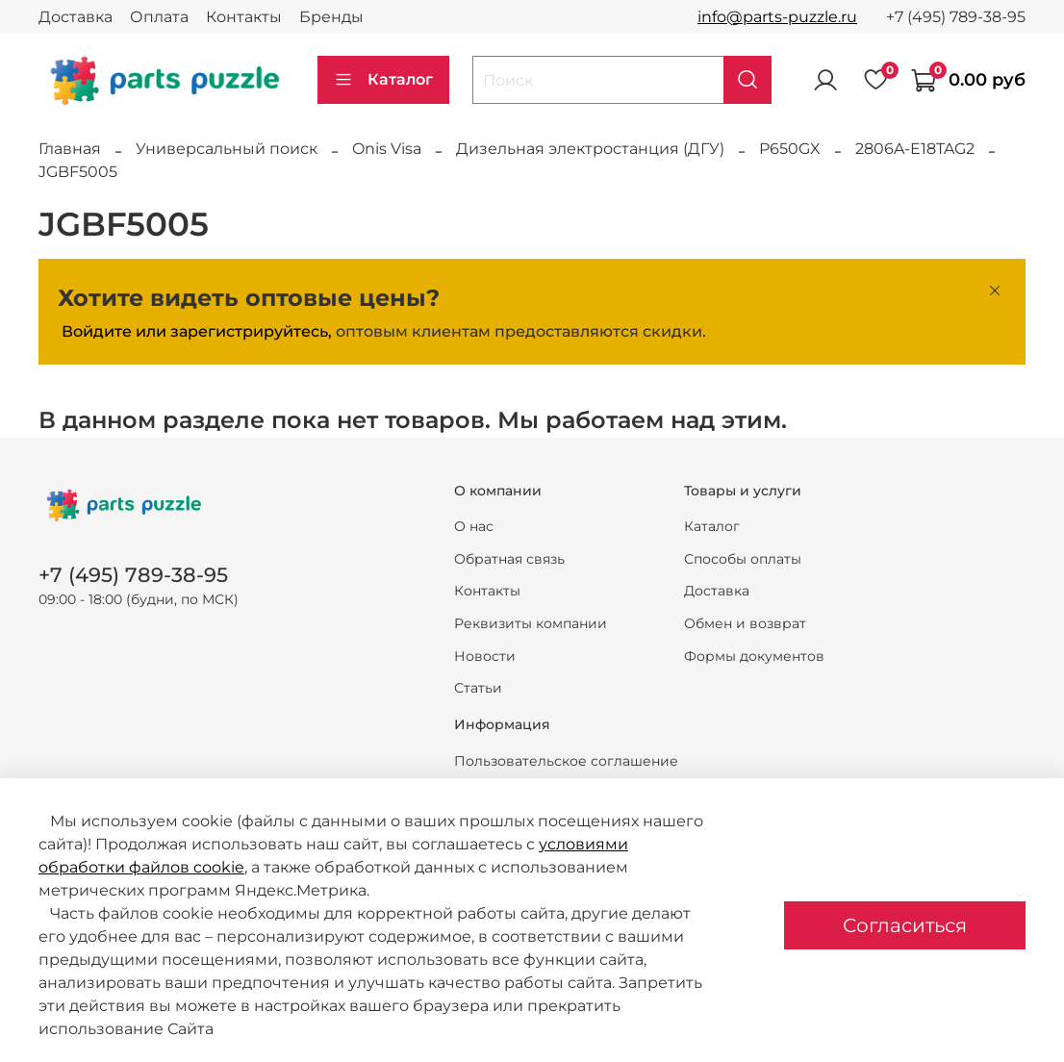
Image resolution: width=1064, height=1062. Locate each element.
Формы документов (754, 656)
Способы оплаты (742, 559)
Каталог (383, 79)
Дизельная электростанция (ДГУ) (590, 148)
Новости (485, 656)
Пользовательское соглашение (566, 761)
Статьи (478, 687)
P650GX (790, 148)
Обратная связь (509, 559)
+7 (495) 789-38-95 (956, 17)
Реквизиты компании (530, 623)
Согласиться (905, 925)
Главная (69, 148)
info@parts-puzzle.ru (777, 17)
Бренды (331, 17)
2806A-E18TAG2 (915, 148)
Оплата (159, 17)
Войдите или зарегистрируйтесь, (197, 331)
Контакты (244, 17)
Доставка (75, 17)
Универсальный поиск (226, 148)
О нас (474, 526)
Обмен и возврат (745, 623)
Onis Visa (386, 148)
